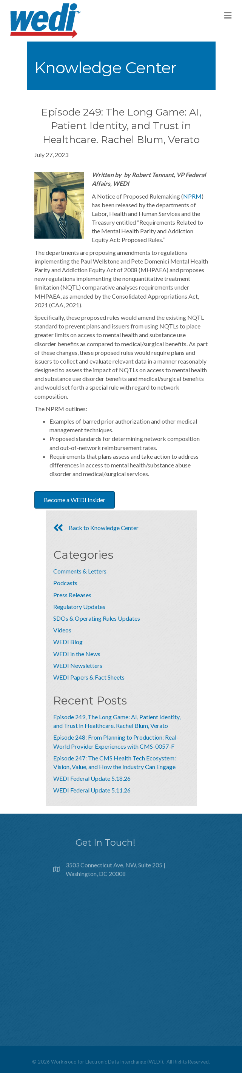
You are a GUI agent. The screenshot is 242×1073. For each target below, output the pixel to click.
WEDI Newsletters (77, 665)
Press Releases (72, 594)
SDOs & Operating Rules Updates (96, 618)
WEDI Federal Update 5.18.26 (92, 778)
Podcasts (65, 582)
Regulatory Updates (79, 606)
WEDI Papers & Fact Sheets (89, 677)
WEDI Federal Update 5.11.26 (92, 790)
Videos (62, 630)
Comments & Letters (79, 571)
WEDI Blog (68, 641)
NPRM (192, 196)
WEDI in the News (76, 653)
